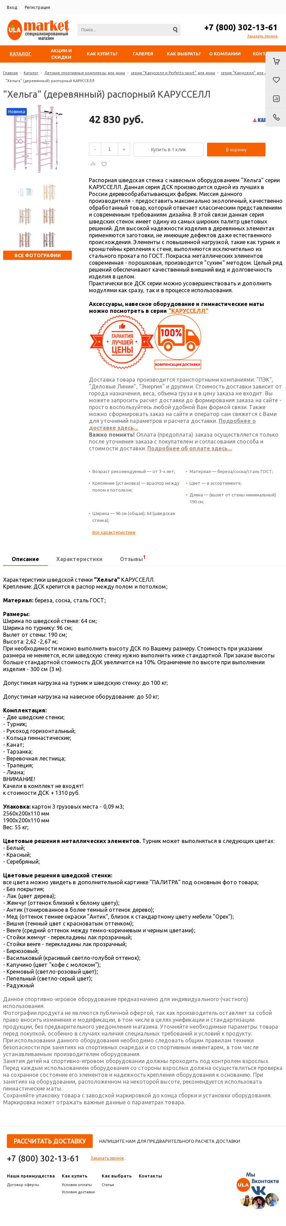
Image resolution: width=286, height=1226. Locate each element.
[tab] (25, 559)
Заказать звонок (262, 36)
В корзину (236, 149)
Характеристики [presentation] (79, 559)
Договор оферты (23, 1185)
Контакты (150, 1175)
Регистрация (37, 7)
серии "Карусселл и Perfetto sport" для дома (173, 73)
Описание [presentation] (25, 559)
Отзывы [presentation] (133, 558)
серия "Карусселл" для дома (247, 73)
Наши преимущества (31, 1175)
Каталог (31, 73)
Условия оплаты (77, 1185)
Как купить (75, 1175)
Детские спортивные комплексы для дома (84, 73)
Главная (10, 73)
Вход (12, 7)
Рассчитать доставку (50, 1141)
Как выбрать (117, 1175)
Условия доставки (78, 1192)
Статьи (108, 1185)
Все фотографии (37, 255)
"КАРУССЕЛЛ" (188, 311)
